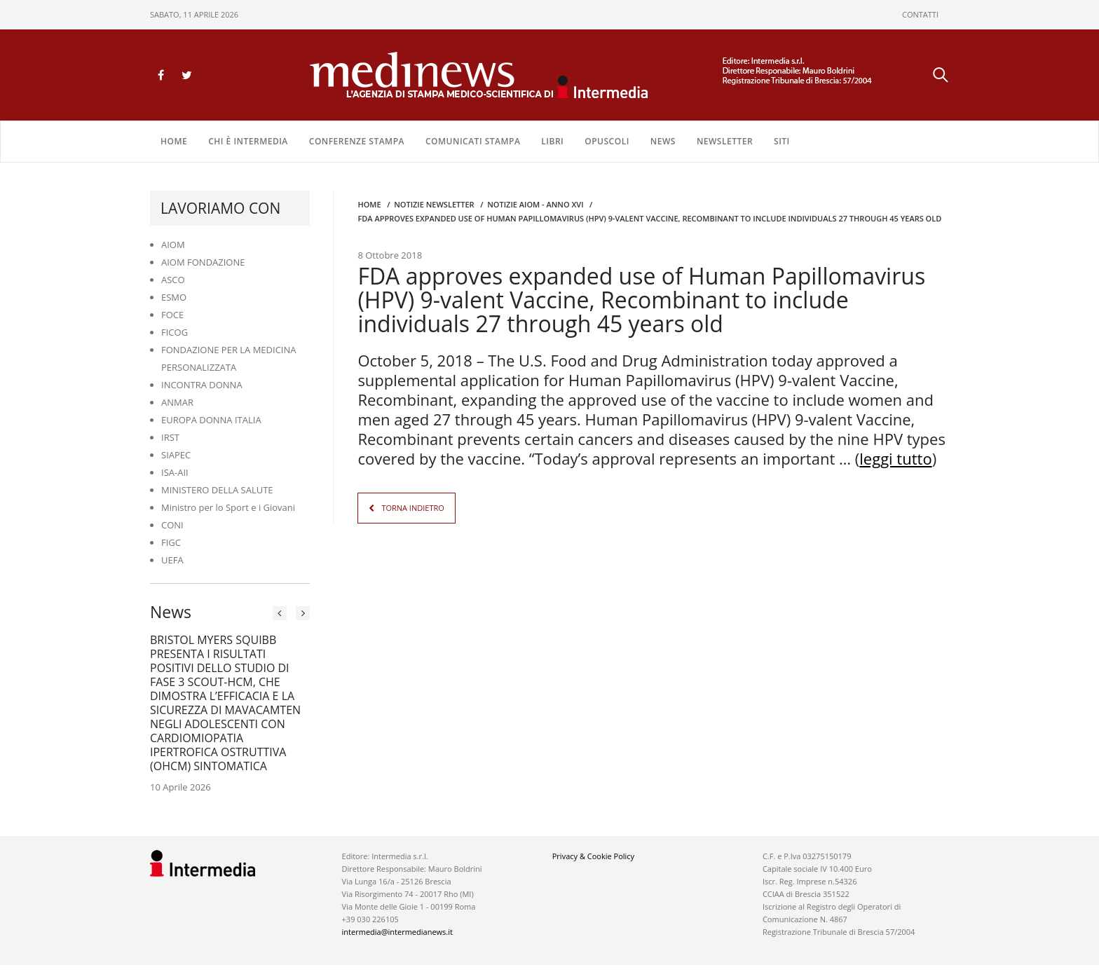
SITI (782, 141)
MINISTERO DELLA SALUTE (217, 490)
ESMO (173, 297)
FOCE (172, 314)
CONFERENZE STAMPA (356, 141)
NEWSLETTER (725, 141)
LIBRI (552, 141)
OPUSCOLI (607, 141)
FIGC (171, 542)
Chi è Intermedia (248, 141)
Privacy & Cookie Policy (593, 856)
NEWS (663, 141)
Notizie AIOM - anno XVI (535, 204)
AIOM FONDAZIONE (203, 262)
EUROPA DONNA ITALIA (211, 419)
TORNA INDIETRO (412, 507)
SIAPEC (176, 455)
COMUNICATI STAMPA (472, 141)
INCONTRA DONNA (202, 384)
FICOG (174, 332)
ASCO (173, 279)
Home (174, 141)
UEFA (172, 560)
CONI (172, 525)
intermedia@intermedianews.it (397, 931)
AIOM (173, 244)
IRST (170, 437)
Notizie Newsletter (434, 204)
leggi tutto (895, 458)
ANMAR (177, 402)
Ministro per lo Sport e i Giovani (228, 507)
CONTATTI (920, 14)
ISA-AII (175, 472)
